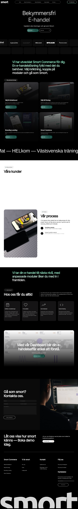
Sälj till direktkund (7, 464)
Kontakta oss (46, 441)
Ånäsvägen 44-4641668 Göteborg (43, 468)
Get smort (30, 30)
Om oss (23, 464)
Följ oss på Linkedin (62, 467)
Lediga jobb (24, 470)
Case (23, 467)
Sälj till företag (7, 467)
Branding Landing (7, 470)
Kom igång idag (71, 2)
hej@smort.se (43, 464)
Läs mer (42, 30)
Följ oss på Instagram (62, 464)
